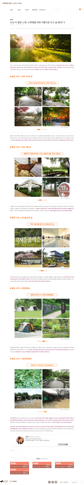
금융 (19, 10)
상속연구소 (42, 10)
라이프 (27, 10)
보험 (11, 10)
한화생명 (34, 10)
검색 (80, 9)
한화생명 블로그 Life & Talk (12, 3)
